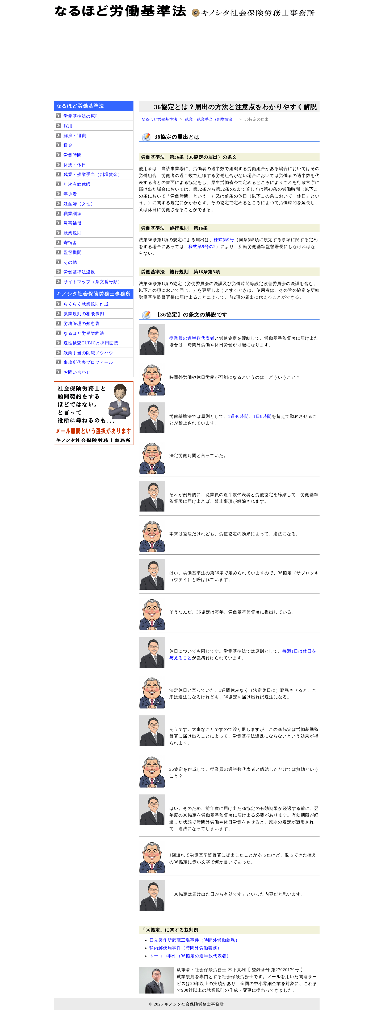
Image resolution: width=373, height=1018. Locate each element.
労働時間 (73, 155)
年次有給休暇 (77, 184)
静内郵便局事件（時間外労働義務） (185, 948)
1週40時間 (238, 416)
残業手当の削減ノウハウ (88, 353)
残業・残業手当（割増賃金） (211, 119)
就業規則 (73, 233)
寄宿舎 (70, 242)
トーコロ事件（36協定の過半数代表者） (190, 956)
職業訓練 (73, 213)
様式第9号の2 (202, 246)
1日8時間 (262, 416)
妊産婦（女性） (79, 203)
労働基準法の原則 (82, 116)
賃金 (68, 145)
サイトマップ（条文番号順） (93, 281)
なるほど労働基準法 (159, 119)
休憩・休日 (75, 165)
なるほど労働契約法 (84, 333)
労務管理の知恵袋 (82, 323)
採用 (68, 125)
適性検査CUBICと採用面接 (91, 343)
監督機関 (73, 252)
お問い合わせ (77, 372)
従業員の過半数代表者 (192, 338)
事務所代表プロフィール (88, 362)
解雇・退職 (75, 135)
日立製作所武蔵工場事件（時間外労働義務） (194, 940)
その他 (70, 262)
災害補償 (73, 223)
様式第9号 (224, 239)
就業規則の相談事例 (84, 313)
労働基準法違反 (79, 272)
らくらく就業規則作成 (86, 304)
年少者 (70, 194)
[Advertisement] (187, 58)
